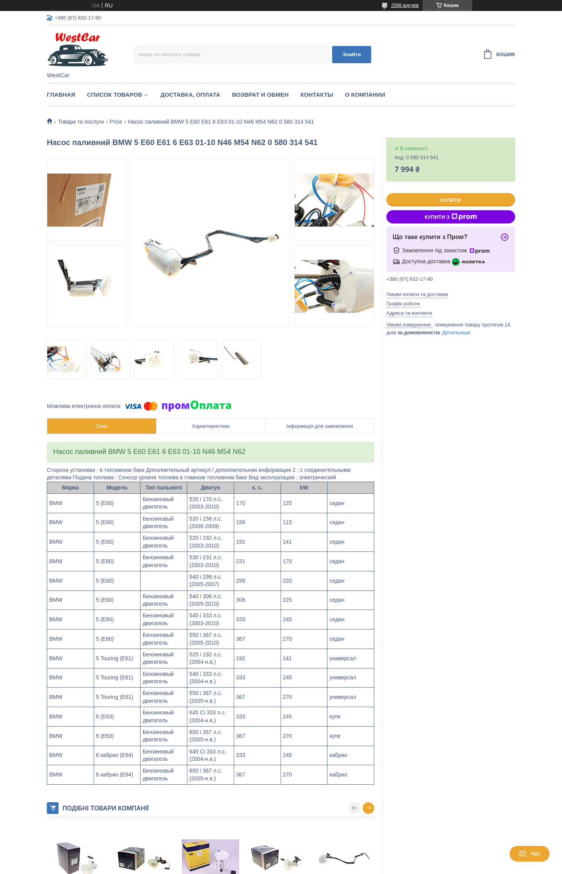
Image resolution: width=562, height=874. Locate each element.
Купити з (451, 216)
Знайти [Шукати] (352, 54)
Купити (451, 200)
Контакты (317, 95)
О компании (365, 95)
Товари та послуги (81, 122)
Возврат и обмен (260, 95)
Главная (61, 95)
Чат (529, 853)
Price (116, 122)
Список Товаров (114, 95)
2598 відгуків (405, 5)
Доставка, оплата (190, 95)
